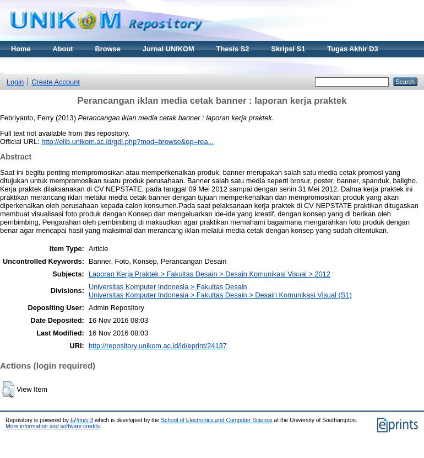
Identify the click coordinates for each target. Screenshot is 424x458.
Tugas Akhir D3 (352, 49)
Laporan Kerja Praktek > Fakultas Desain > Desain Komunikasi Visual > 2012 (209, 274)
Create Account (55, 82)
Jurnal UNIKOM (168, 49)
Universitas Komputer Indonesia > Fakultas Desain (168, 287)
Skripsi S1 (288, 49)
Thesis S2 (232, 49)
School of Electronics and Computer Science (217, 420)
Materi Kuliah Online (45, 65)
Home (21, 49)
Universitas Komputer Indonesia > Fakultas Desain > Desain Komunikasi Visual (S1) (220, 295)
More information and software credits (53, 426)
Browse (108, 49)
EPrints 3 (82, 420)
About (63, 49)
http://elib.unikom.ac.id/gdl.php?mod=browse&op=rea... (127, 141)
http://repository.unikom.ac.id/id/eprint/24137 (158, 346)
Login (15, 82)
